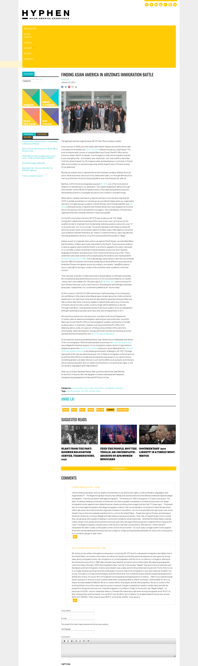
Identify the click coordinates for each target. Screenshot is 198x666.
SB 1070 (103, 148)
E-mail (63, 582)
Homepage (65, 593)
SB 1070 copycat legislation (102, 298)
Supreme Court (108, 246)
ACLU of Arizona (92, 114)
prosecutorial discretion (122, 307)
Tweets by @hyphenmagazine (32, 140)
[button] (64, 605)
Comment (66, 601)
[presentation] (81, 638)
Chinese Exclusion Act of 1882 (73, 223)
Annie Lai (67, 363)
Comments (118, 432)
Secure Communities (88, 312)
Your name (65, 575)
